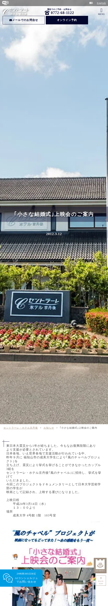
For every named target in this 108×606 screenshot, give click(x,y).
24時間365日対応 (26, 578)
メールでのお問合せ (23, 20)
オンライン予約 (67, 20)
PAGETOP (101, 582)
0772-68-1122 (62, 13)
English (101, 3)
